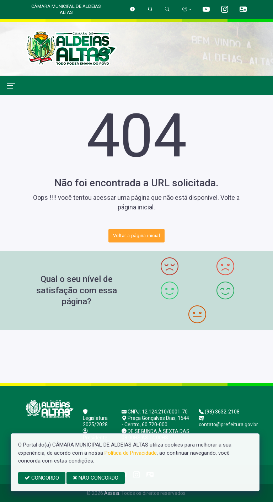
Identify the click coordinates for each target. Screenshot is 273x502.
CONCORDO (42, 478)
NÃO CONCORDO (95, 478)
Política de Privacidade (131, 453)
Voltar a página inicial (136, 235)
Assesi (111, 493)
